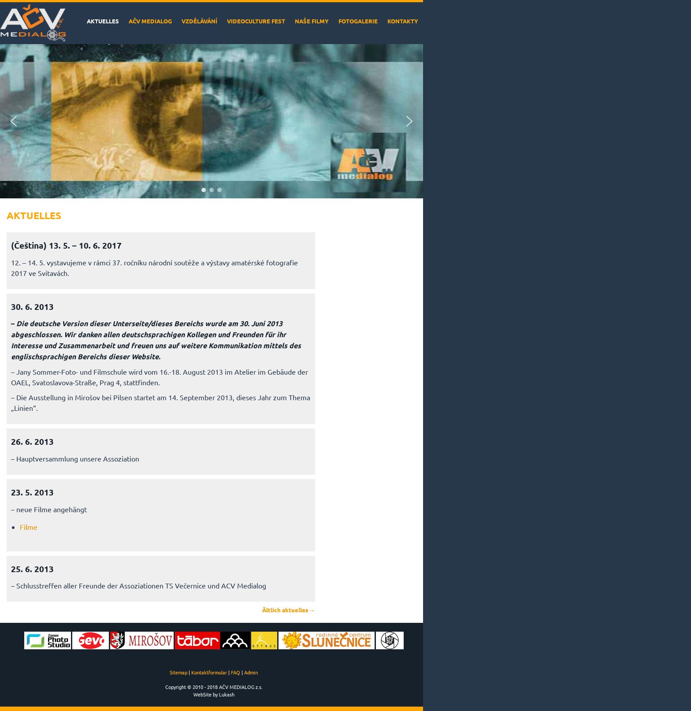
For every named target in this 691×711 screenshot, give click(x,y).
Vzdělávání (199, 21)
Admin (251, 672)
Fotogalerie (358, 21)
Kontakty (402, 21)
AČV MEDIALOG (150, 21)
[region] (211, 121)
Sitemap (178, 672)
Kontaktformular (209, 672)
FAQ (235, 672)
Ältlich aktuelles (288, 610)
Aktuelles (103, 21)
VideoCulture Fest (256, 21)
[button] (14, 121)
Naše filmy (312, 21)
